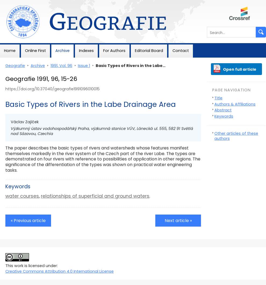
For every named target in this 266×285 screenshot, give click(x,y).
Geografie (10, 2)
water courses (22, 196)
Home (10, 50)
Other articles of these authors (236, 136)
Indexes (86, 50)
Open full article (239, 69)
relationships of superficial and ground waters (95, 196)
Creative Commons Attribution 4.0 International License (59, 271)
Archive (62, 50)
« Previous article (28, 221)
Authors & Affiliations (235, 104)
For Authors (114, 50)
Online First (35, 50)
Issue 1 (84, 65)
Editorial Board (149, 50)
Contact (180, 50)
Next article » (178, 221)
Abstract (223, 110)
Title (218, 98)
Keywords (223, 116)
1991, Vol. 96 (61, 65)
